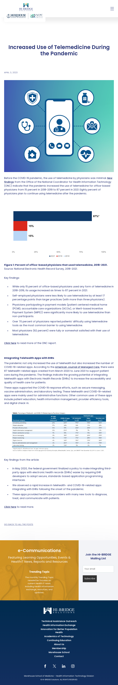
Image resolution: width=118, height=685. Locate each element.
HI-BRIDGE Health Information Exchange (25, 11)
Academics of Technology (59, 636)
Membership (59, 648)
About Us (59, 644)
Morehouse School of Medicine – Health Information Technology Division (59, 676)
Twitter (54, 666)
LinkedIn (64, 666)
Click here (10, 343)
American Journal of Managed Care (77, 367)
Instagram (73, 666)
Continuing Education (59, 640)
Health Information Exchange (59, 625)
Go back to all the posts (18, 525)
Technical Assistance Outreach (59, 621)
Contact (59, 656)
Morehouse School (59, 652)
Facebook (45, 666)
